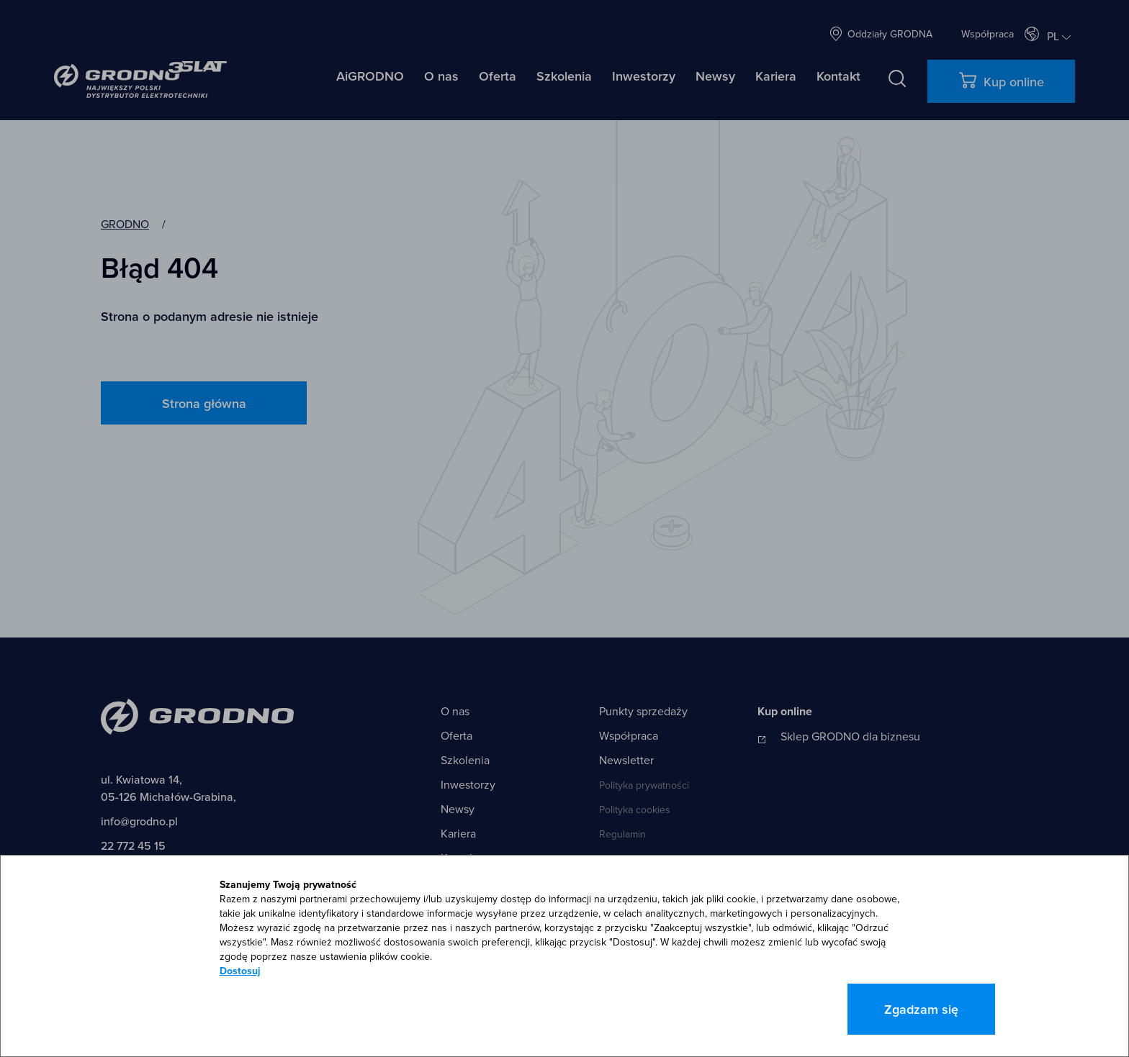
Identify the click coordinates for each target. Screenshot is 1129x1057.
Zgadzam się (921, 1009)
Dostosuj (240, 970)
